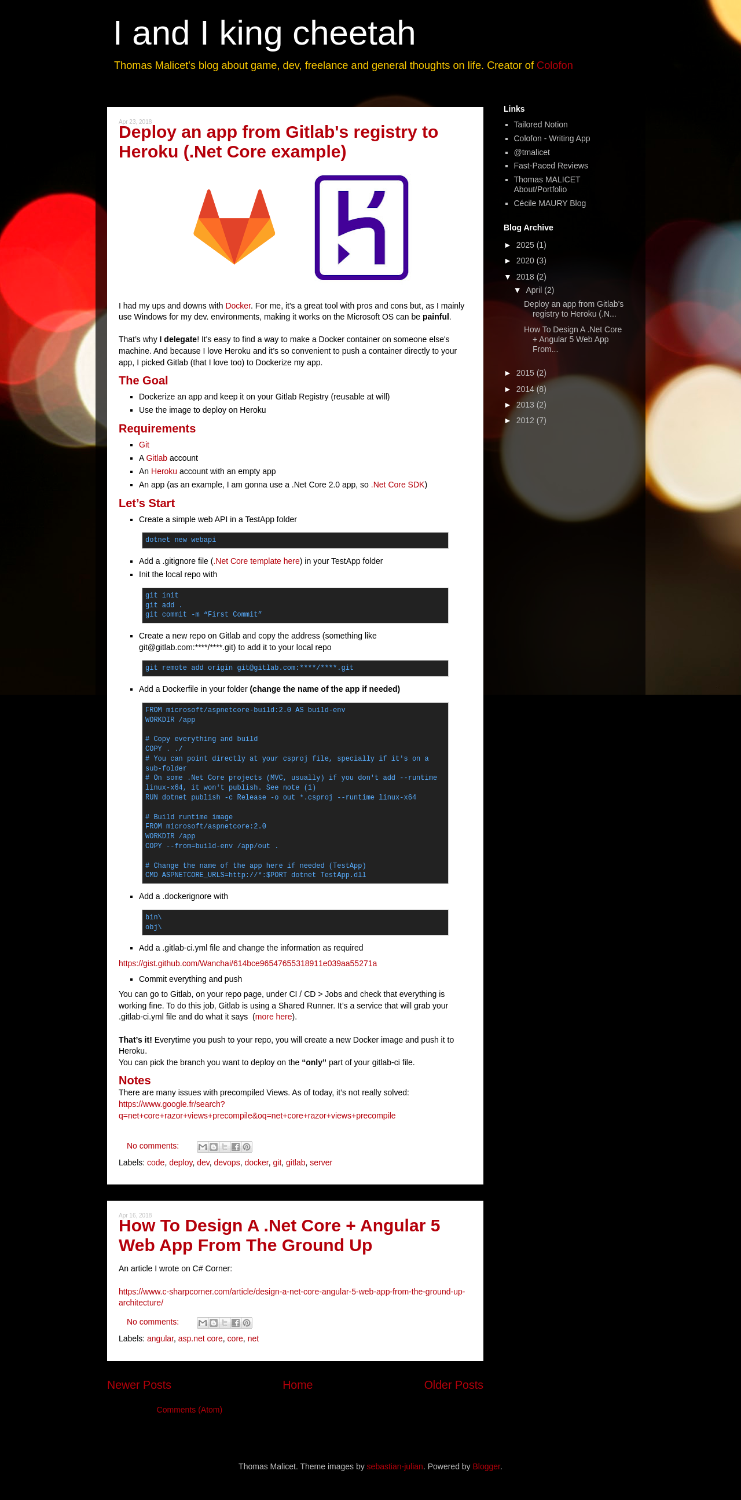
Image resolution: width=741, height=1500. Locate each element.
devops (227, 1162)
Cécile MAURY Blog (550, 203)
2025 (526, 245)
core (235, 1338)
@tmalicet (532, 152)
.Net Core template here (256, 561)
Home (298, 1384)
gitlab (295, 1162)
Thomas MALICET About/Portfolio (547, 184)
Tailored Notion (541, 124)
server (321, 1162)
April (535, 290)
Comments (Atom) (190, 1409)
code (155, 1162)
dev (203, 1162)
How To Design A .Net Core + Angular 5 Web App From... (573, 339)
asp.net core (200, 1338)
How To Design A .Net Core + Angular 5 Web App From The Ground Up (279, 1235)
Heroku (164, 471)
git (277, 1162)
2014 (526, 389)
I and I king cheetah (264, 32)
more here (273, 1016)
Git (144, 444)
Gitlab (157, 458)
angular (160, 1338)
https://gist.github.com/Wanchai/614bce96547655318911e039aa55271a (248, 963)
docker (256, 1162)
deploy (180, 1162)
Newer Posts (139, 1384)
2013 (526, 404)
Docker (238, 305)
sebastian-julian (395, 1466)
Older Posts (453, 1384)
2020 (526, 260)
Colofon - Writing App (552, 138)
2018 (526, 276)
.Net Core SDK (398, 484)
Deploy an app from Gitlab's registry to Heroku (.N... (573, 308)
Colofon (555, 65)
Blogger (486, 1466)
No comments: (154, 1145)
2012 (526, 420)
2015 (526, 372)
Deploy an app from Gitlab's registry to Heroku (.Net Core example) (278, 141)
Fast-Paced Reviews (551, 165)
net (253, 1338)
